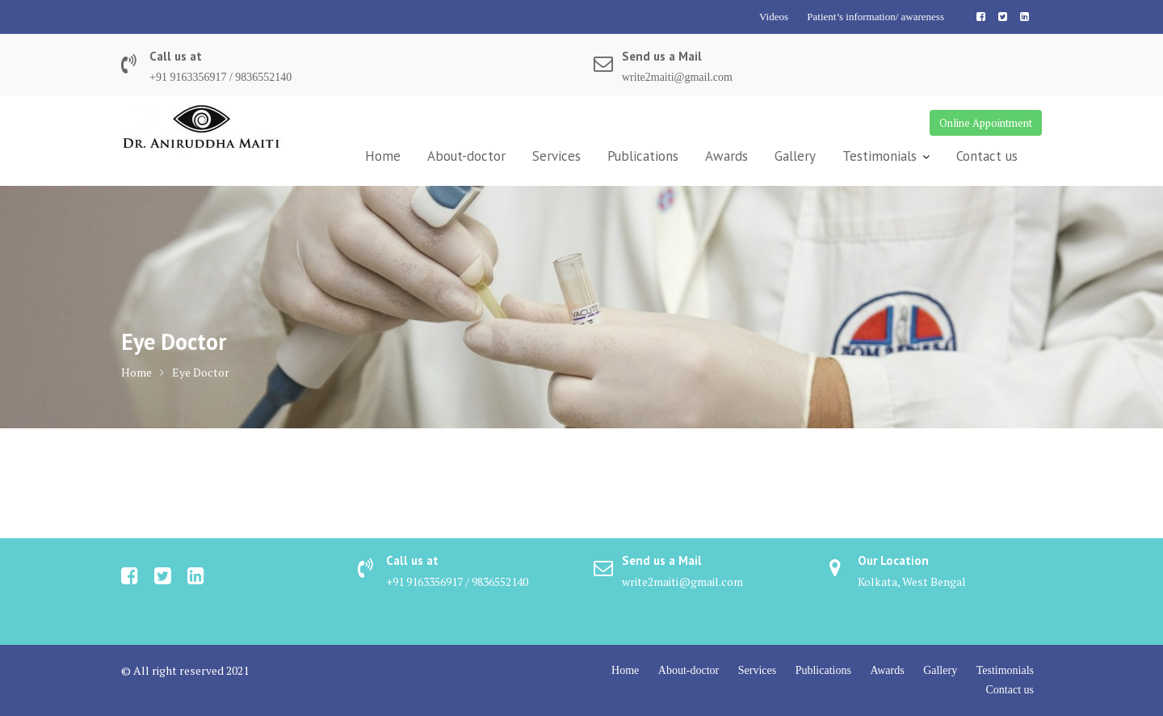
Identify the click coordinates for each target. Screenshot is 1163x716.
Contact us (987, 156)
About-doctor (466, 156)
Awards (726, 156)
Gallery (795, 156)
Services (556, 156)
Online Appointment (985, 123)
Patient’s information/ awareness (875, 17)
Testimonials (879, 156)
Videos (773, 17)
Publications (642, 156)
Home (383, 156)
